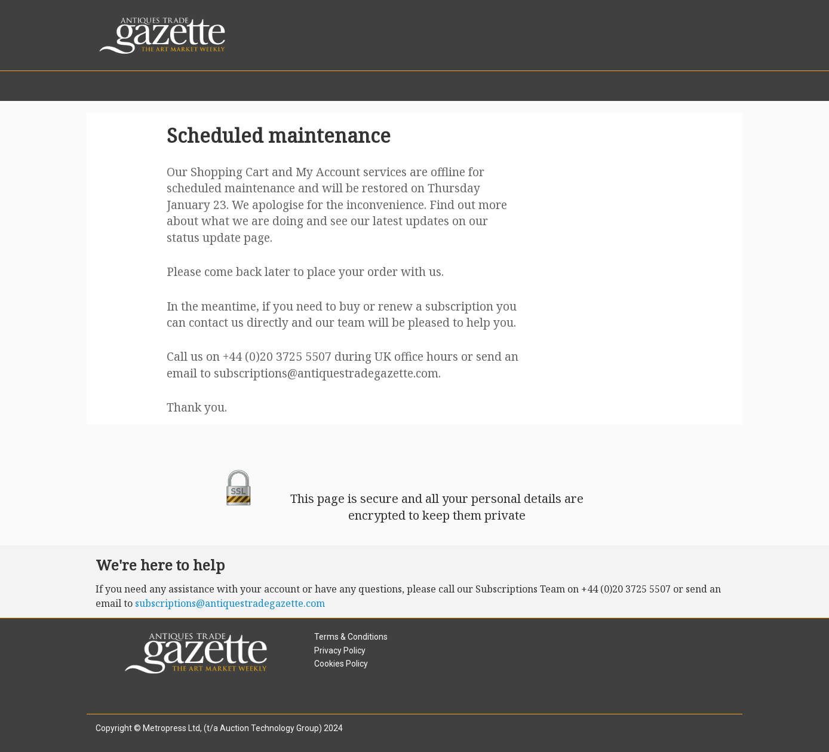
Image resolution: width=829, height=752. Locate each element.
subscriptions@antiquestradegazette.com (326, 373)
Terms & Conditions (351, 636)
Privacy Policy (340, 650)
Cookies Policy (341, 663)
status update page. (219, 237)
